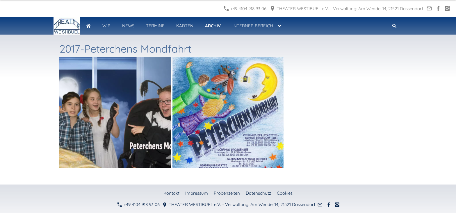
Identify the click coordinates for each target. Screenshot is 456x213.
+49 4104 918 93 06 (245, 8)
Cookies (285, 193)
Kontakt (171, 193)
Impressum (196, 193)
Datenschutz (258, 193)
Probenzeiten (227, 193)
